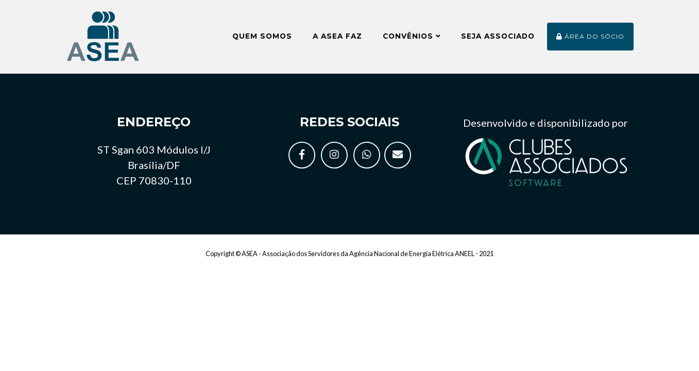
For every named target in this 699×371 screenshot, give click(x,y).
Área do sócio (590, 40)
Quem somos (262, 40)
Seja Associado (498, 40)
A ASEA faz (337, 40)
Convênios (411, 40)
